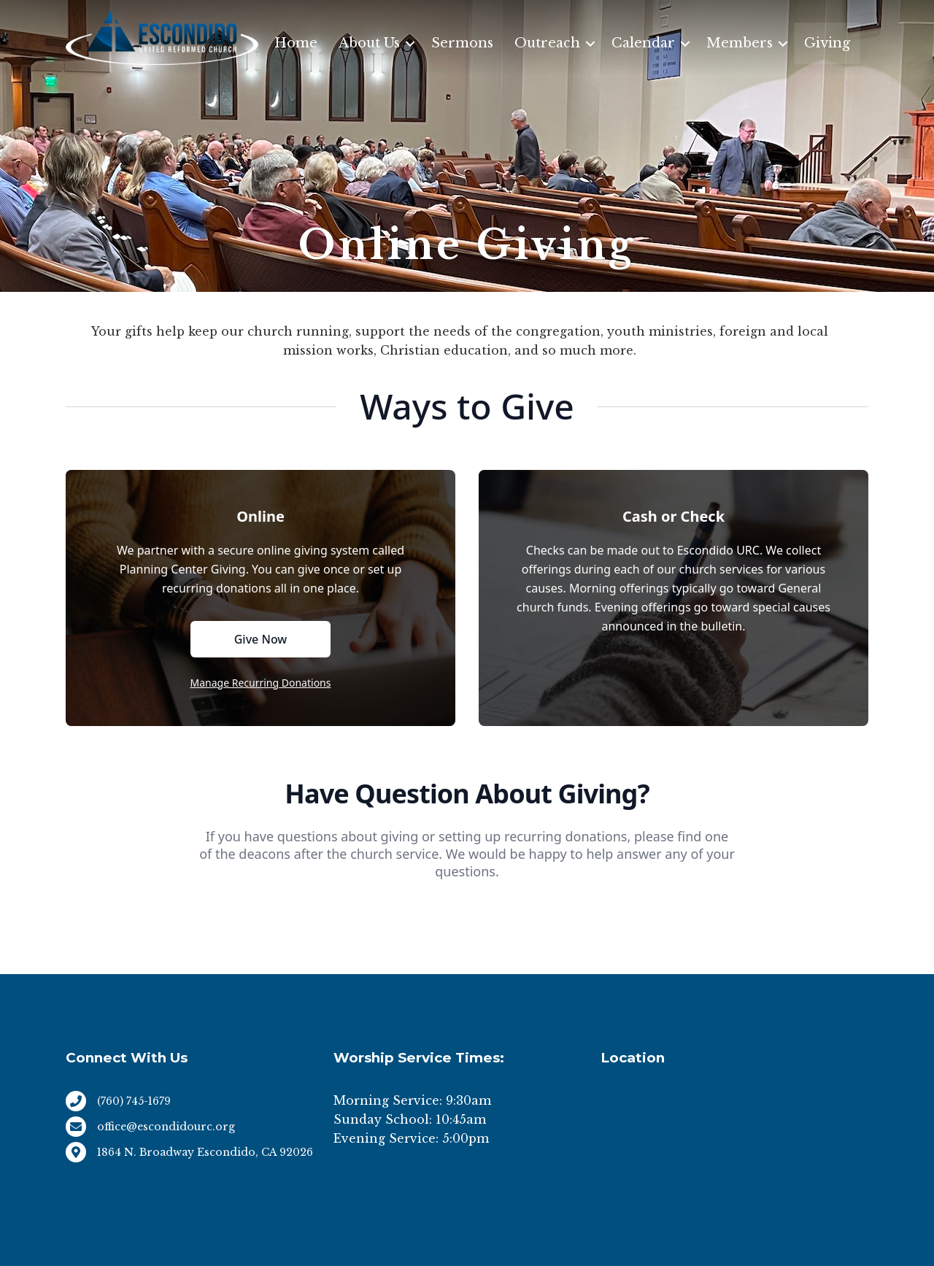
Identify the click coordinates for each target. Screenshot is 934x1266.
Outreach (547, 43)
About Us (369, 43)
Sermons (462, 43)
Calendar (643, 43)
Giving (827, 43)
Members (739, 43)
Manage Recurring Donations (260, 683)
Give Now (260, 639)
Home (295, 43)
